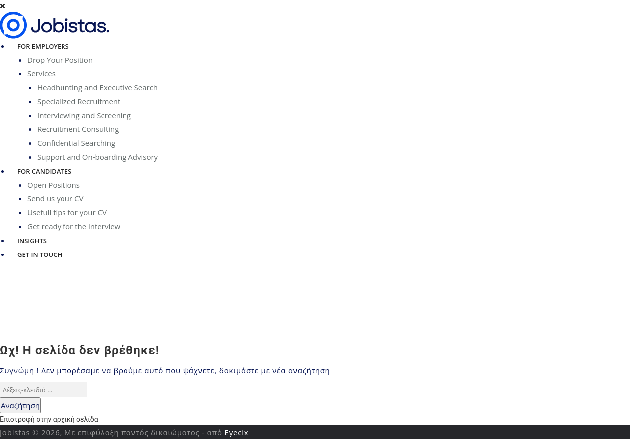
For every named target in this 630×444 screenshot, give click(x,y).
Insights (32, 240)
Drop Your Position (60, 59)
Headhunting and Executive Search (97, 87)
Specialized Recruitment (78, 101)
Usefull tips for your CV (67, 212)
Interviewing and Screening (84, 115)
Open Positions (53, 185)
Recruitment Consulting (78, 129)
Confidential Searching (76, 143)
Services (41, 73)
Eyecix (237, 432)
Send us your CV (55, 198)
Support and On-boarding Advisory (97, 157)
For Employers (43, 46)
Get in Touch (39, 254)
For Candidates (44, 171)
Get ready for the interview (73, 226)
